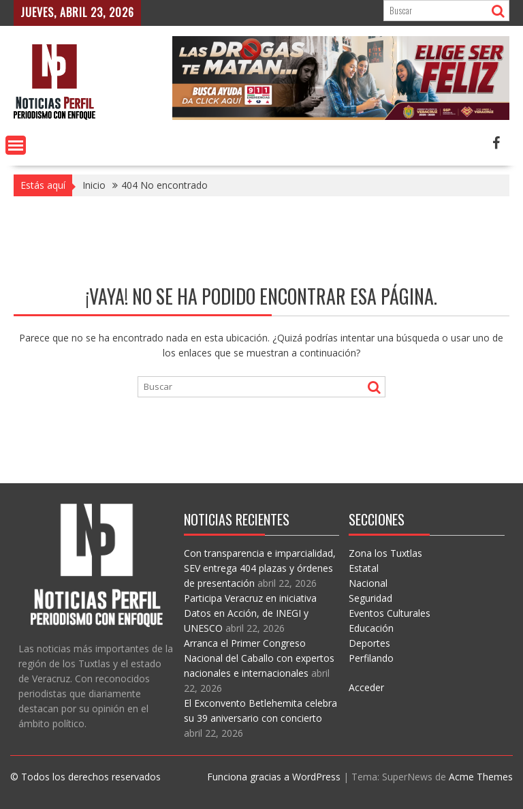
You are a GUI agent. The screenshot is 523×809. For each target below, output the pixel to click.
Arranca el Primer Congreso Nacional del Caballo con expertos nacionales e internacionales (259, 658)
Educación (371, 628)
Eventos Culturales (389, 613)
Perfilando (371, 658)
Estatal (364, 568)
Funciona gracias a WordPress (273, 776)
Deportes (369, 643)
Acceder (366, 687)
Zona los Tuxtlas (385, 553)
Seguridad (370, 598)
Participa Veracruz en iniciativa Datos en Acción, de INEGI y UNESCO (250, 613)
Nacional (368, 583)
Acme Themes (481, 776)
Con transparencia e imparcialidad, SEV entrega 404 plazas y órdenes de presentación (260, 568)
